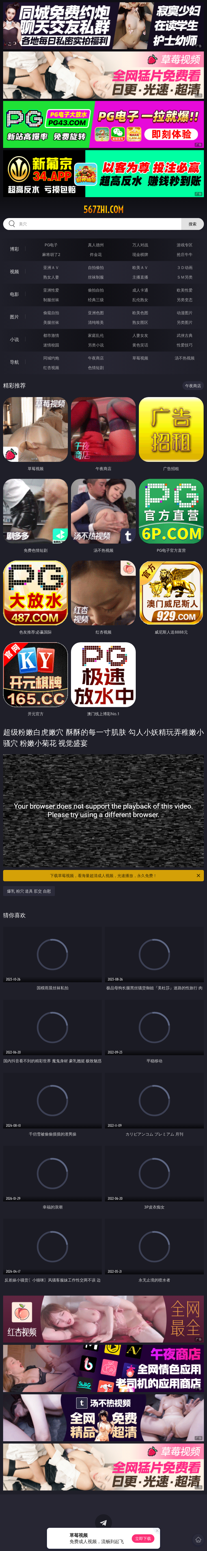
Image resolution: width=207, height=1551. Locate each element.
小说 (14, 339)
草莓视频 (140, 358)
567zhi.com (103, 209)
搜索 (193, 224)
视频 (14, 271)
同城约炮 (51, 358)
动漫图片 (185, 312)
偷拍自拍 (96, 290)
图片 (14, 317)
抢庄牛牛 (185, 254)
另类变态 (185, 299)
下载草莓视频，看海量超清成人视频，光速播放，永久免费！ (125, 875)
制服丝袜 (51, 299)
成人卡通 (140, 290)
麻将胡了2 (51, 254)
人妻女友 (140, 335)
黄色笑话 (140, 345)
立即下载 (143, 1538)
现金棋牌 (140, 254)
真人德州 (96, 244)
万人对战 (140, 244)
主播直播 (140, 277)
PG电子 (51, 244)
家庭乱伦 (96, 335)
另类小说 (96, 345)
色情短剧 (96, 367)
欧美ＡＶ (140, 267)
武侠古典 (185, 335)
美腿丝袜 (51, 322)
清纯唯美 (96, 322)
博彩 (14, 249)
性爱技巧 (185, 345)
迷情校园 (51, 345)
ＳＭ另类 (185, 277)
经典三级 (96, 299)
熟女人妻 (51, 277)
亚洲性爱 (51, 290)
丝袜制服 (96, 277)
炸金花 (96, 254)
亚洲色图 (96, 312)
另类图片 (185, 322)
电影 (14, 294)
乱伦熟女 (140, 299)
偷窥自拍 (51, 312)
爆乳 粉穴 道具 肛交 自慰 (29, 891)
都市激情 (51, 335)
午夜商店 (96, 358)
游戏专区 (185, 244)
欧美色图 (140, 312)
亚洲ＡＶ (51, 267)
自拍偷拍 (96, 267)
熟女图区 (140, 322)
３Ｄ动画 (185, 267)
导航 (14, 362)
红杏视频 (51, 367)
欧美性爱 (185, 290)
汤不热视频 (185, 358)
